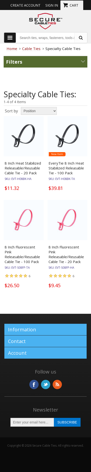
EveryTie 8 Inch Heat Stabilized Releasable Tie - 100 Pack (66, 168)
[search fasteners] (80, 38)
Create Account (25, 5)
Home (12, 48)
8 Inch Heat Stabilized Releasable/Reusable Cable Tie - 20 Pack (23, 168)
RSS (57, 384)
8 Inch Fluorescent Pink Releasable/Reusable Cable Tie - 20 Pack (66, 254)
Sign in (51, 5)
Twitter (45, 384)
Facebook (34, 384)
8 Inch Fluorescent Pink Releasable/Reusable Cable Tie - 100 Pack (22, 254)
